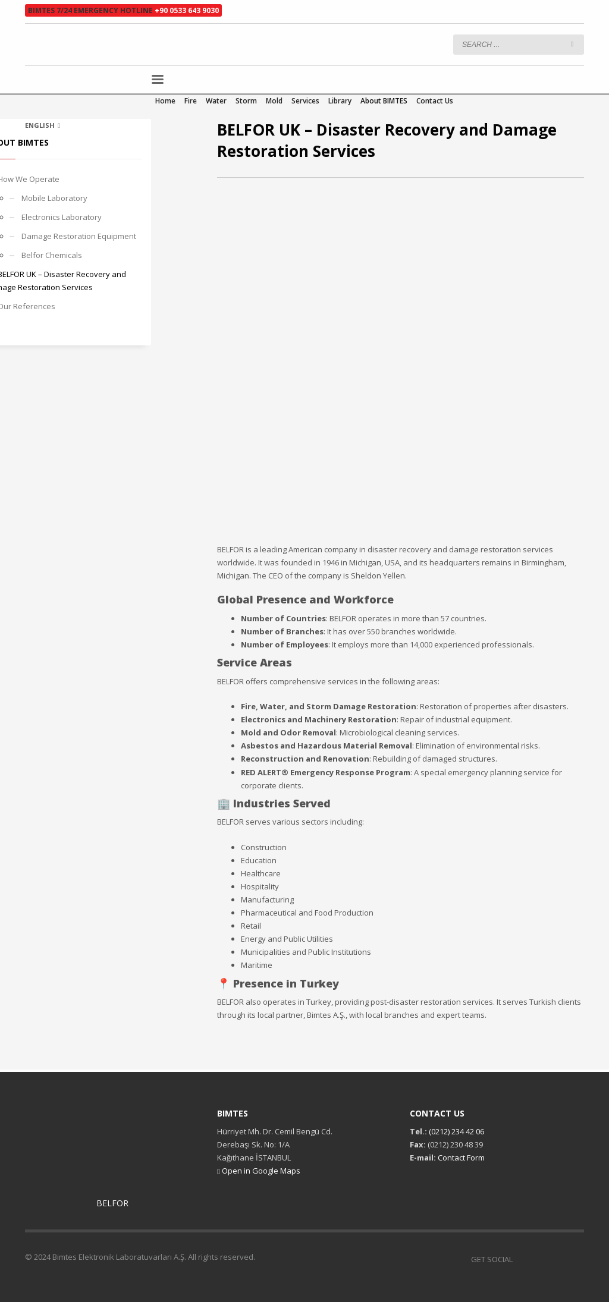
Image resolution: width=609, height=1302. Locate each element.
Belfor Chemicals (51, 255)
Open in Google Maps (258, 1170)
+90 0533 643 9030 (187, 10)
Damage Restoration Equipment (78, 236)
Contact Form (461, 1157)
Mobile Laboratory (54, 198)
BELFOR (112, 1203)
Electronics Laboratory (61, 217)
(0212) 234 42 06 (455, 1131)
